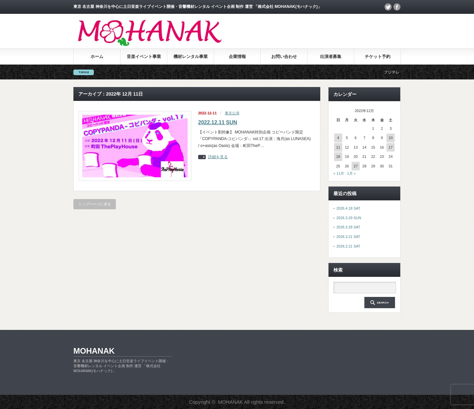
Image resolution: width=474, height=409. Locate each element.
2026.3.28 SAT (348, 227)
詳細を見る (218, 157)
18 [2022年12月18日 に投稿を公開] (338, 157)
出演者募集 (330, 56)
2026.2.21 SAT (348, 246)
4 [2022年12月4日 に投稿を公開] (338, 138)
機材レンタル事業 (190, 56)
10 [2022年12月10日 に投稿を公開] (391, 138)
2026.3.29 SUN (348, 218)
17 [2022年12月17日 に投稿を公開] (391, 147)
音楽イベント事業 (144, 56)
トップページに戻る (94, 204)
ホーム (97, 56)
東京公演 (232, 113)
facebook (397, 7)
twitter (388, 7)
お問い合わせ (284, 56)
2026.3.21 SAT (348, 237)
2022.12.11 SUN (217, 122)
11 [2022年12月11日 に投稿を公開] (338, 147)
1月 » (351, 173)
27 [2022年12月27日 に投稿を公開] (355, 166)
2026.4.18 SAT (348, 208)
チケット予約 (377, 56)
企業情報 (237, 56)
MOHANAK (94, 350)
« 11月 (338, 173)
